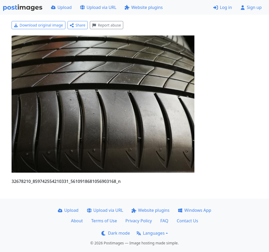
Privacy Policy (138, 221)
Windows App (194, 210)
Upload (61, 7)
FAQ (164, 221)
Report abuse (106, 25)
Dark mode (115, 233)
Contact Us (187, 221)
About (77, 221)
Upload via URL (98, 7)
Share (77, 25)
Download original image (38, 25)
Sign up (251, 7)
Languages (150, 233)
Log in (222, 7)
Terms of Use (104, 221)
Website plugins (144, 7)
